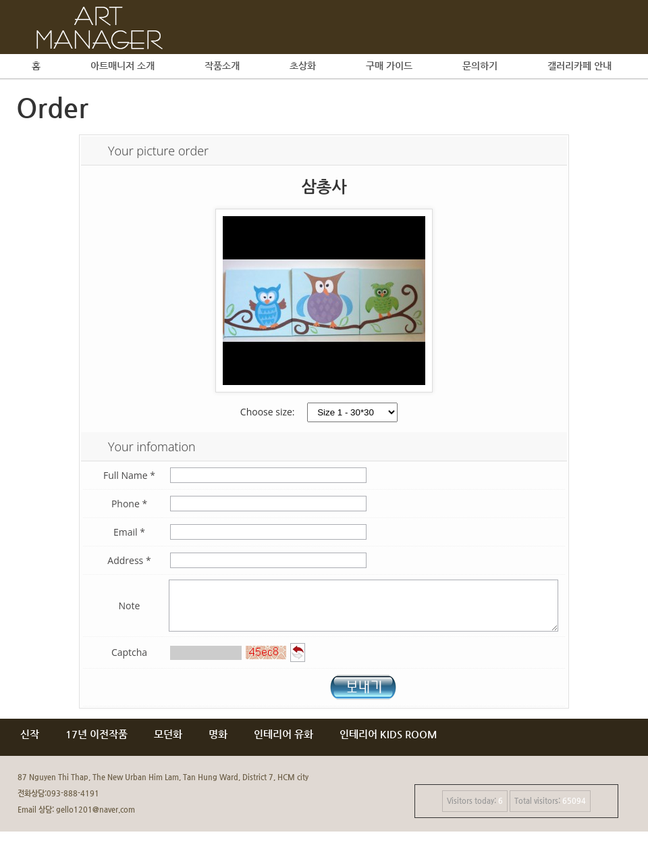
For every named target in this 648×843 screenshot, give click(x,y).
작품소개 (222, 65)
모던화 (168, 745)
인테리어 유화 (283, 745)
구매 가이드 (389, 65)
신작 (29, 745)
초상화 (303, 65)
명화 (218, 745)
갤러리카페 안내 (579, 65)
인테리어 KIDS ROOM (388, 745)
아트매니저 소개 (122, 65)
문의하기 (479, 65)
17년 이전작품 (96, 745)
